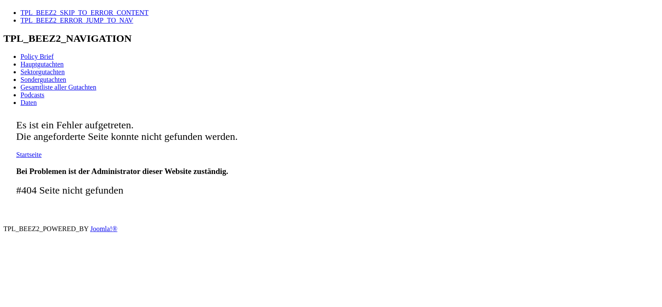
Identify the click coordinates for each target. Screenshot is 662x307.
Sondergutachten (43, 79)
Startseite (29, 154)
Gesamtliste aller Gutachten (58, 87)
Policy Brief (37, 56)
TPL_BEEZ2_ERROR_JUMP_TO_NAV (76, 20)
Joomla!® (103, 228)
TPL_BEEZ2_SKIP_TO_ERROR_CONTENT (84, 12)
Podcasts (32, 94)
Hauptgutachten (42, 64)
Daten (28, 102)
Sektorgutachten (42, 71)
